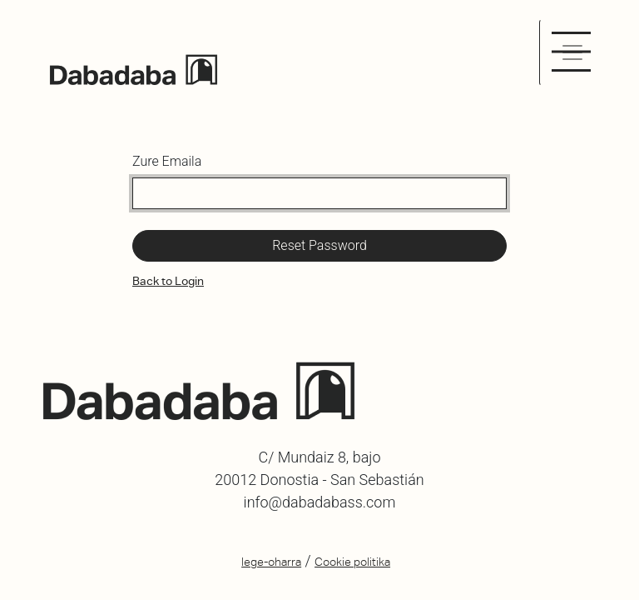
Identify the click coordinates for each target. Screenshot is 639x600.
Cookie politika (352, 561)
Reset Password (319, 245)
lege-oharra (271, 561)
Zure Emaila (166, 161)
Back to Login (168, 281)
